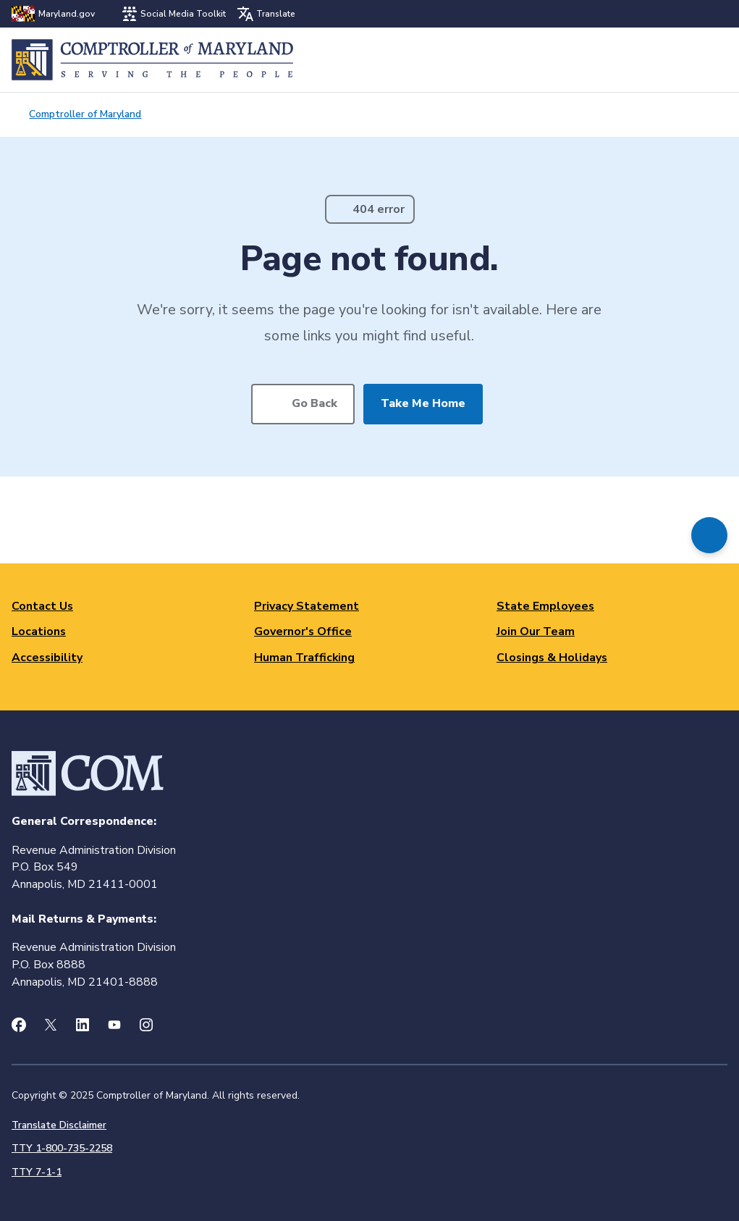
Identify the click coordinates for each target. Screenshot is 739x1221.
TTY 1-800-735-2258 (62, 1148)
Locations (39, 631)
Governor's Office (303, 631)
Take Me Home (423, 403)
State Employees (545, 606)
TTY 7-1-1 (37, 1172)
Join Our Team (536, 631)
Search (678, 59)
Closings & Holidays (552, 658)
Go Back (314, 403)
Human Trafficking (304, 658)
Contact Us (42, 606)
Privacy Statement (306, 606)
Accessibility (47, 658)
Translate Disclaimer (59, 1125)
